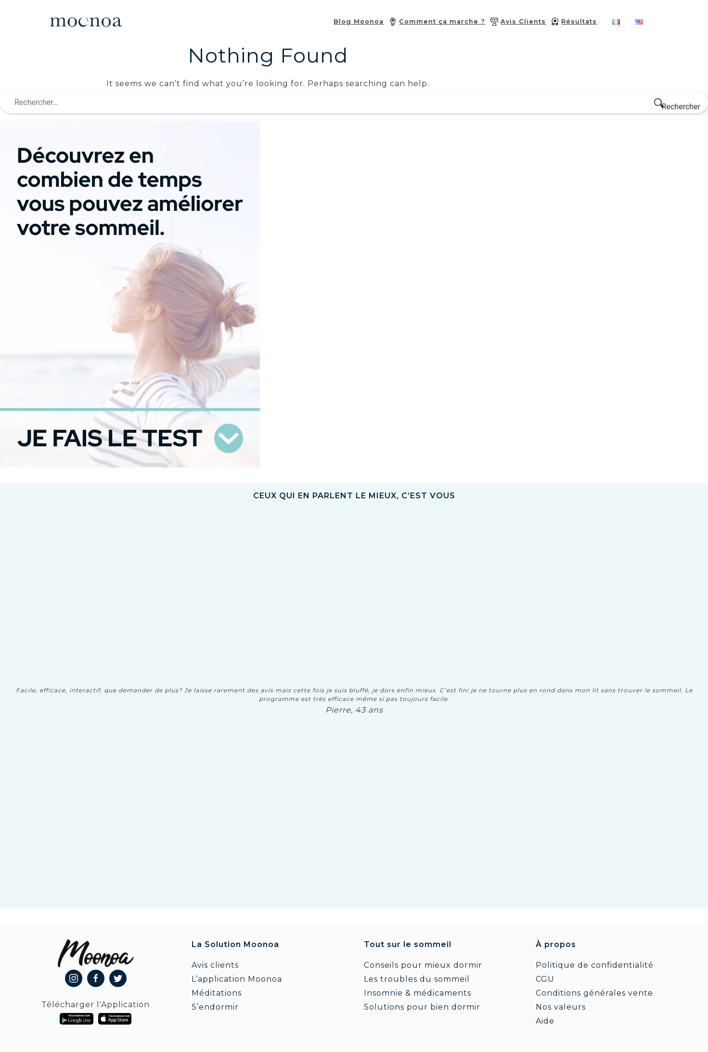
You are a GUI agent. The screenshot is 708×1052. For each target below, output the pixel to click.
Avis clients (215, 965)
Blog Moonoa (359, 21)
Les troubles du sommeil (417, 979)
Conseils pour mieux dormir (423, 965)
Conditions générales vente (594, 993)
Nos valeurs (561, 1007)
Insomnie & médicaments (417, 993)
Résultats (579, 21)
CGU (545, 979)
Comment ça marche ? (442, 21)
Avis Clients (523, 21)
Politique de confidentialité (595, 965)
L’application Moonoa (237, 979)
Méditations (217, 993)
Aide (545, 1021)
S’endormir (215, 1007)
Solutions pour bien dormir (422, 1007)
